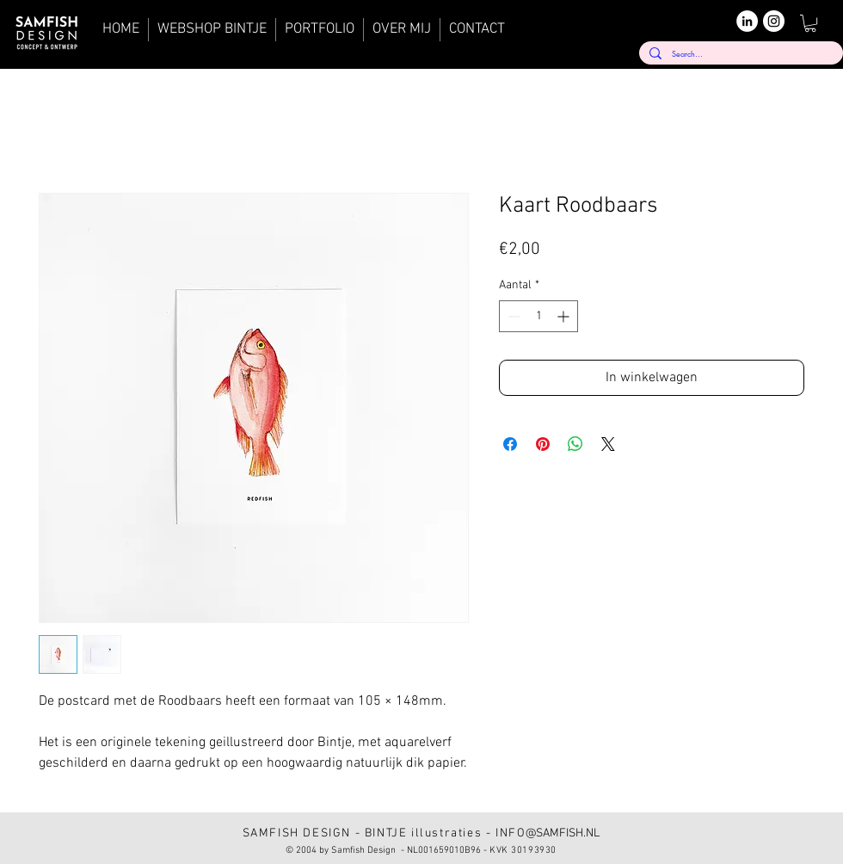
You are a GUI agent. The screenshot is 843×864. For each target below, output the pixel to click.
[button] (810, 23)
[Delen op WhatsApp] (575, 444)
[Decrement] (512, 316)
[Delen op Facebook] (510, 444)
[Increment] (564, 316)
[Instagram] (774, 21)
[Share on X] (608, 444)
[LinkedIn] (747, 21)
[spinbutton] (538, 316)
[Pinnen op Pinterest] (542, 444)
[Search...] (739, 53)
